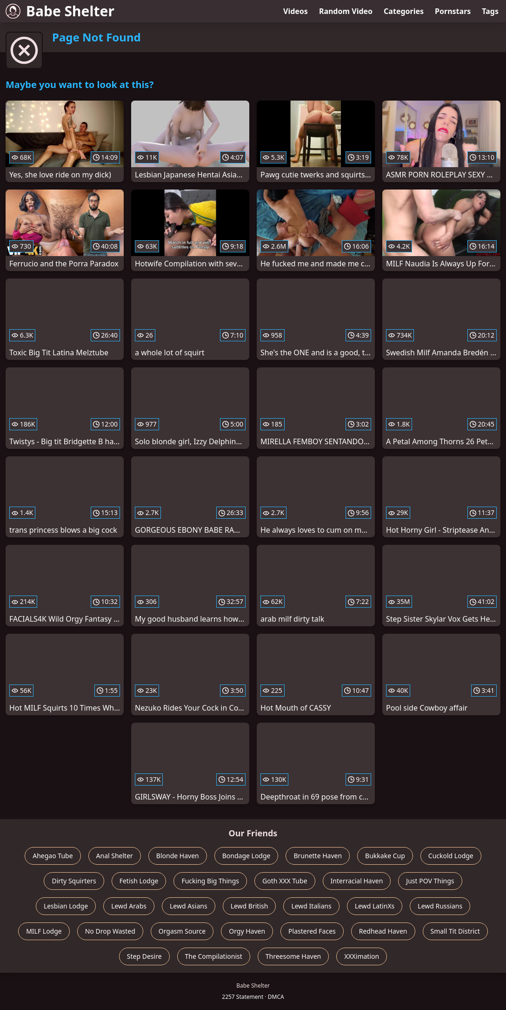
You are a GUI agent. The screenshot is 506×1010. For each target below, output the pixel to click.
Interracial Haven (357, 880)
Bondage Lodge (246, 855)
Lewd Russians (440, 906)
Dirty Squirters (74, 880)
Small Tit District (455, 931)
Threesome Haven (293, 956)
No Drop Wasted (110, 931)
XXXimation (361, 956)
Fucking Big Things (210, 880)
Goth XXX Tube (284, 880)
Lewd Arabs (128, 906)
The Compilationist (213, 956)
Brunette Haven (317, 855)
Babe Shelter (60, 10)
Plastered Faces (312, 931)
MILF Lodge (44, 931)
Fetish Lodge (139, 880)
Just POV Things (430, 880)
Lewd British (249, 906)
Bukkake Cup (385, 855)
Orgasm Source (182, 931)
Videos (295, 11)
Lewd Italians (311, 906)
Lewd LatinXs (375, 906)
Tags (490, 11)
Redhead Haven (383, 931)
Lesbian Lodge (66, 906)
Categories (404, 11)
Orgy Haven (247, 931)
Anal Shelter (114, 855)
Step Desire (144, 956)
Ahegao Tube (53, 855)
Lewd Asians (188, 906)
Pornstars (453, 11)
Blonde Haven (177, 855)
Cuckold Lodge (450, 855)
